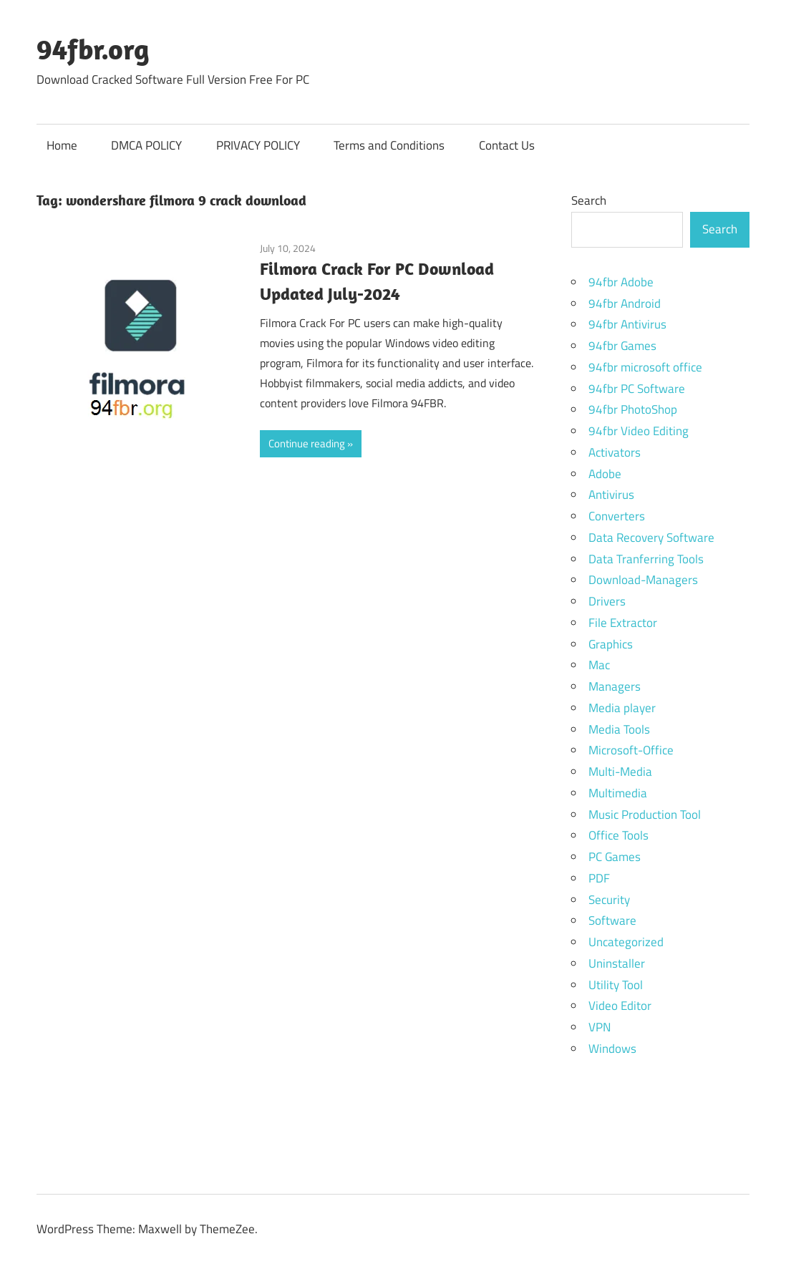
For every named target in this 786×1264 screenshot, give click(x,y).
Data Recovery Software (651, 537)
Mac (599, 665)
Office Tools (618, 835)
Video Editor (619, 1005)
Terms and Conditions (389, 145)
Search (588, 200)
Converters (616, 516)
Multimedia (617, 793)
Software (612, 920)
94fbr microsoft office (645, 367)
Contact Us (507, 145)
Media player (622, 708)
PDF (599, 878)
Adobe (604, 474)
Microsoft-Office (631, 750)
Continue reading (306, 443)
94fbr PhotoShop (632, 409)
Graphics (610, 644)
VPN (599, 1027)
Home (62, 145)
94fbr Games (622, 345)
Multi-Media (620, 771)
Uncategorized (626, 942)
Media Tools (619, 729)
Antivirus (611, 494)
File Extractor (622, 622)
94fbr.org (93, 49)
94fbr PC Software (636, 388)
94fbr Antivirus (627, 324)
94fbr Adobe (621, 282)
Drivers (607, 601)
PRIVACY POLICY (258, 145)
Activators (614, 452)
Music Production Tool (644, 814)
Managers (614, 686)
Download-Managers (643, 579)
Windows (612, 1048)
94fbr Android (624, 303)
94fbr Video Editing (638, 431)
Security (609, 899)
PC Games (614, 856)
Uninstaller (616, 963)
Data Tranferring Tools (646, 559)
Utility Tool (615, 985)
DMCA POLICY (146, 145)
